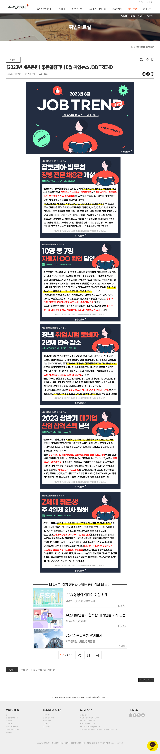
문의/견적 (46, 727)
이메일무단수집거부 (12, 730)
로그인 (141, 2)
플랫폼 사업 (47, 721)
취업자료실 (46, 724)
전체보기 (13, 60)
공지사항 (150, 2)
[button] (142, 680)
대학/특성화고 (48, 715)
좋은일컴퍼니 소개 (12, 718)
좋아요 (66, 655)
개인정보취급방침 (12, 727)
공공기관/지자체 (48, 718)
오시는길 (9, 721)
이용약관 (9, 724)
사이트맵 (9, 733)
